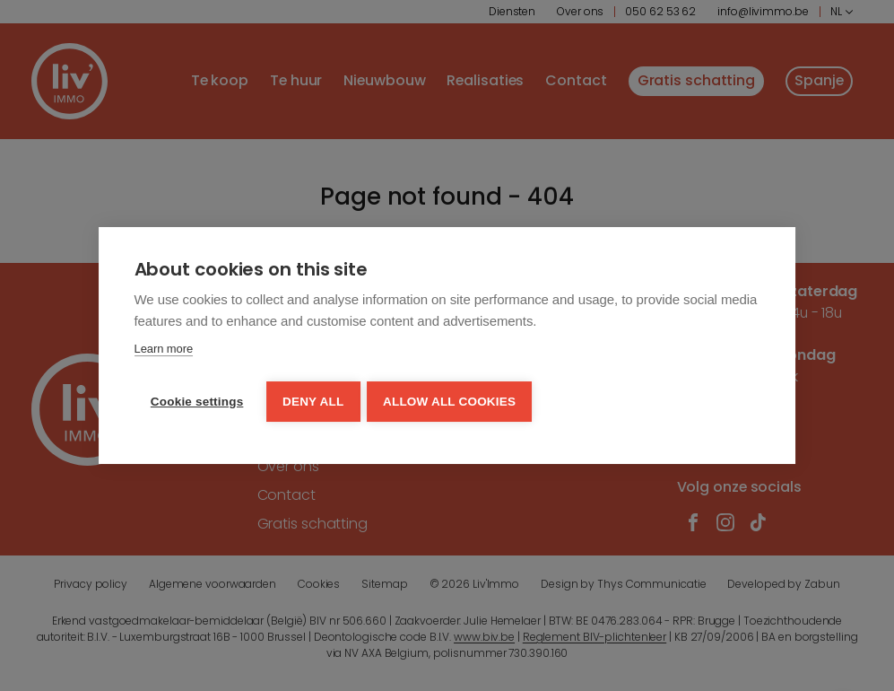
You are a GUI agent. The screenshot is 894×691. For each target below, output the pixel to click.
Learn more (164, 349)
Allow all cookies (452, 400)
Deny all (314, 400)
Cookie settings (197, 400)
